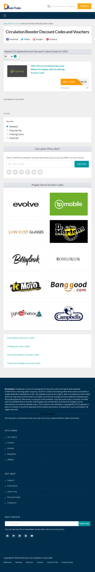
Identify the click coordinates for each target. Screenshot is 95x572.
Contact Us (11, 503)
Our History (12, 437)
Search (84, 6)
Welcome (8, 562)
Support (10, 480)
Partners (29, 562)
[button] (12, 39)
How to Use (12, 491)
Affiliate (10, 459)
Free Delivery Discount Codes (20, 338)
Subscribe (82, 164)
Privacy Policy (67, 562)
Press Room (12, 486)
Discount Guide (13, 497)
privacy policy (58, 529)
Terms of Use (52, 562)
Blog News (11, 454)
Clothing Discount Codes (18, 346)
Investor (10, 448)
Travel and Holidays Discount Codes (23, 363)
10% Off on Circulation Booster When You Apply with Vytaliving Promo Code (48, 69)
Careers (10, 442)
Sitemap (18, 562)
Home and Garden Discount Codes (23, 354)
